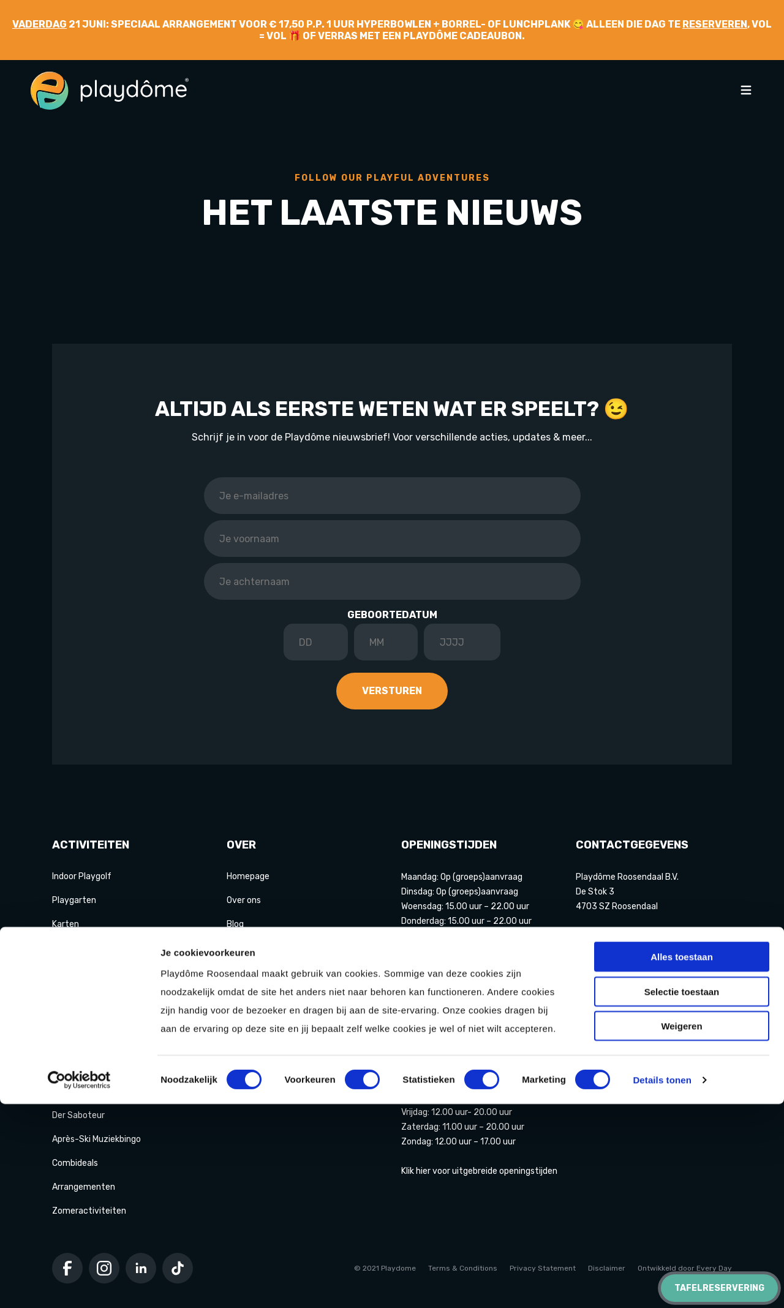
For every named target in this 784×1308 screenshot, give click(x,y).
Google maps (601, 1038)
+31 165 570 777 (608, 950)
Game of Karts (81, 972)
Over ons (244, 900)
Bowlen (66, 948)
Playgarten (74, 900)
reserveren (714, 24)
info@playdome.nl (611, 936)
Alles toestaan (681, 1160)
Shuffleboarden (82, 1043)
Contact (243, 972)
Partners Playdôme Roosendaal (289, 996)
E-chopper (73, 1091)
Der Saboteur (78, 1115)
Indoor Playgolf (81, 876)
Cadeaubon (249, 1020)
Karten (65, 924)
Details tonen (662, 1284)
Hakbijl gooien (78, 996)
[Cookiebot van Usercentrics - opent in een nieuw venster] (79, 1284)
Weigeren (681, 1230)
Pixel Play (71, 1067)
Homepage (248, 876)
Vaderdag (39, 24)
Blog (235, 924)
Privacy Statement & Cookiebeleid (295, 1043)
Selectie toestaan (682, 1195)
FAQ (234, 948)
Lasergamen (76, 1020)
